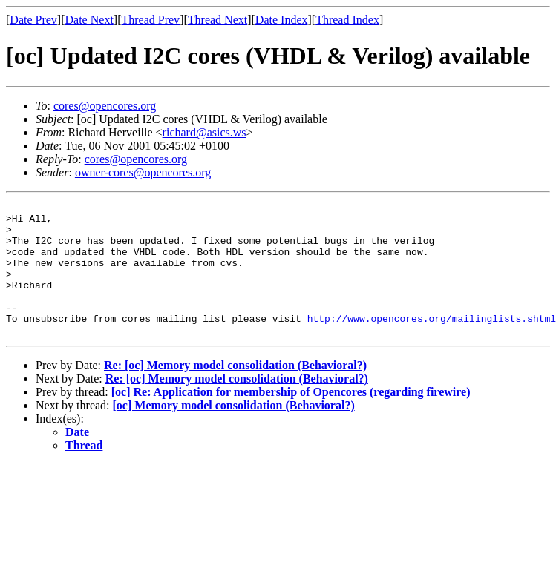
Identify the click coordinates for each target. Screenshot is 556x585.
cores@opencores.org (104, 105)
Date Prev (33, 19)
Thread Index (347, 19)
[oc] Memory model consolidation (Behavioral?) (234, 432)
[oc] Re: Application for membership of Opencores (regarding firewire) (291, 418)
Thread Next (217, 19)
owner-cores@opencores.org (143, 172)
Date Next (89, 19)
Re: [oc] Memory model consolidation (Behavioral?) (235, 392)
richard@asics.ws (204, 132)
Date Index (281, 19)
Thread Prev (150, 19)
